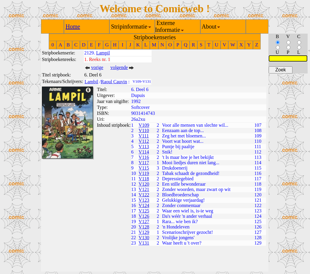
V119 (144, 173)
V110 (144, 130)
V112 (144, 141)
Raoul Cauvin (114, 81)
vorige (97, 67)
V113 (144, 146)
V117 (144, 162)
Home (73, 26)
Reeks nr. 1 (99, 59)
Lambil (91, 81)
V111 (144, 135)
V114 (144, 151)
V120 (144, 184)
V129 (144, 232)
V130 (144, 237)
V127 (144, 221)
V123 (144, 200)
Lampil (103, 52)
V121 (144, 189)
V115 (144, 167)
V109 (144, 125)
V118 (144, 178)
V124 (144, 205)
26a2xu (138, 119)
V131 (144, 242)
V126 (144, 216)
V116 (144, 157)
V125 (144, 210)
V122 (144, 194)
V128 (144, 226)
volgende (119, 67)
